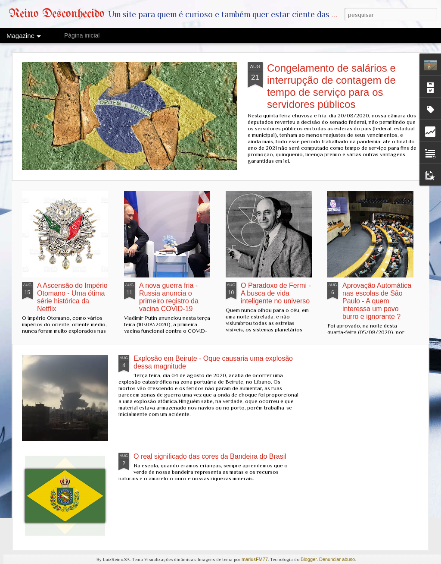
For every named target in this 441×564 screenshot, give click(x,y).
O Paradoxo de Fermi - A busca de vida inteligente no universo (276, 293)
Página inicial (82, 35)
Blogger (309, 559)
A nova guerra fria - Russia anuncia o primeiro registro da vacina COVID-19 (169, 297)
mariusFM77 (255, 559)
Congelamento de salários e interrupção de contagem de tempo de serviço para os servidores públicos (331, 86)
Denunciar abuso (337, 559)
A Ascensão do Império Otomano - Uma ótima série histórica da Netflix (72, 297)
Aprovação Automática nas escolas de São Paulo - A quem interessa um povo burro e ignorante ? (376, 301)
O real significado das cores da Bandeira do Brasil (210, 456)
